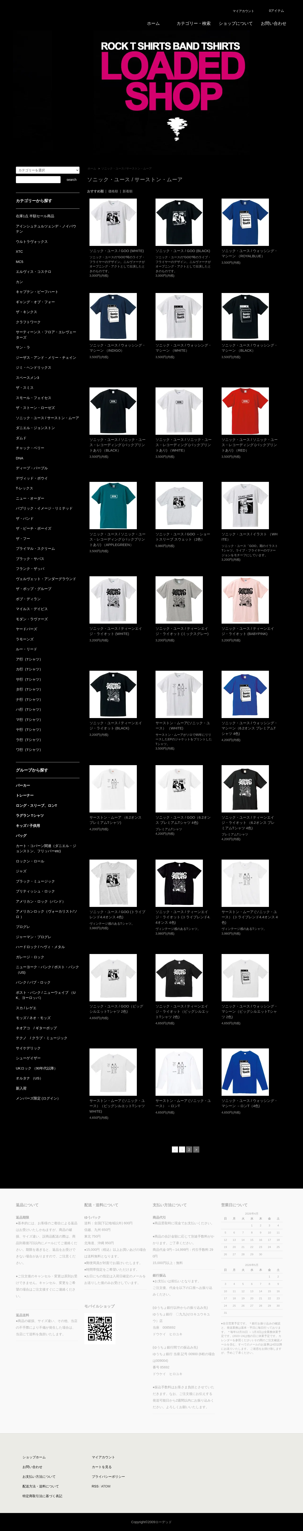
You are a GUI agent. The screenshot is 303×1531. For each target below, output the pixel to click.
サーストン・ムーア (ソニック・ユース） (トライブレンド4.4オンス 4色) (250, 917)
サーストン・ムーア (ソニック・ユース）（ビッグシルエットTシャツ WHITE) (117, 1106)
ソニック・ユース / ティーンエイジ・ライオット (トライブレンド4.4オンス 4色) (183, 917)
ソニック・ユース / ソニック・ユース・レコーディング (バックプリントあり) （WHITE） (184, 445)
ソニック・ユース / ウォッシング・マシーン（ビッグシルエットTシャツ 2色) (250, 1011)
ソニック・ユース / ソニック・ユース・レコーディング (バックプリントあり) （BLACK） (117, 445)
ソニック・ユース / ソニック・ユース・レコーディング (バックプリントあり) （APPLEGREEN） (117, 539)
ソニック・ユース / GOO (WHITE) (116, 251)
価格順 (113, 191)
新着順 (128, 191)
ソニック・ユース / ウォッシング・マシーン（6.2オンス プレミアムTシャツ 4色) (250, 728)
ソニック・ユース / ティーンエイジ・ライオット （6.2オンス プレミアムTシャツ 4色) (248, 822)
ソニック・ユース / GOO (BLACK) (183, 251)
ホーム (92, 168)
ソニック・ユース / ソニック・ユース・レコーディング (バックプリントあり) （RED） (250, 445)
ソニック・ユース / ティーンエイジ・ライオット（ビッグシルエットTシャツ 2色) (182, 1011)
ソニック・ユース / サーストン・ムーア (126, 168)
